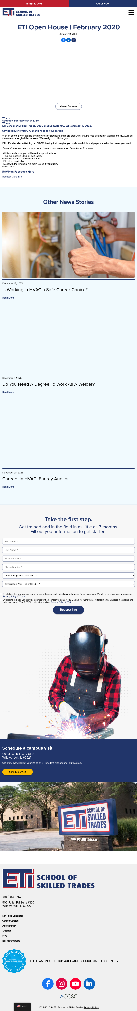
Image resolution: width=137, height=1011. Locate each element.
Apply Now (102, 3)
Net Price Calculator (12, 915)
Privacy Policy (91, 1007)
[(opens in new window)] (48, 984)
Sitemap (6, 930)
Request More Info (12, 176)
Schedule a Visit (17, 771)
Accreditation (9, 925)
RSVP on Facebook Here (18, 171)
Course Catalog (10, 920)
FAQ (4, 935)
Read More (8, 297)
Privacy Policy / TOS (13, 596)
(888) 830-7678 (34, 3)
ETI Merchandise (11, 940)
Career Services (68, 106)
